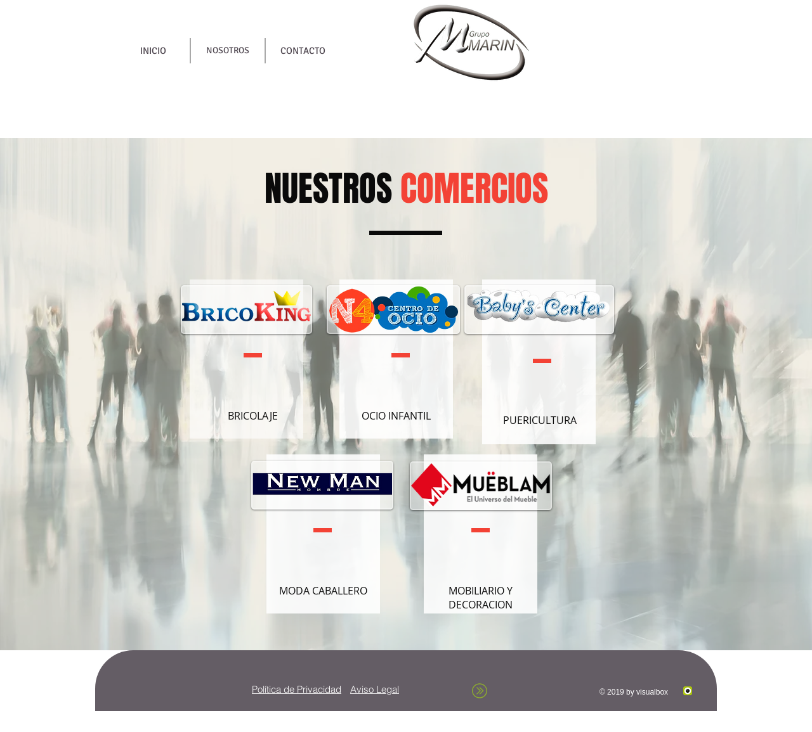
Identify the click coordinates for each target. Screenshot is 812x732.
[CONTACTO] (302, 50)
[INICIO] (152, 50)
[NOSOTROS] (227, 50)
